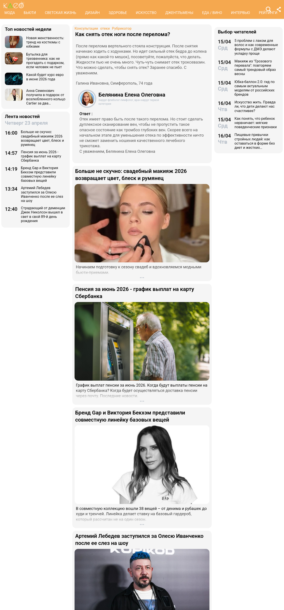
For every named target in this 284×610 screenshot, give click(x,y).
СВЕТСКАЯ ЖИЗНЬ (60, 13)
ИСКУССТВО (146, 13)
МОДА (9, 13)
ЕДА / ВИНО (212, 13)
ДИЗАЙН (92, 13)
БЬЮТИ (30, 13)
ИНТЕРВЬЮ (240, 13)
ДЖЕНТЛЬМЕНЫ (179, 13)
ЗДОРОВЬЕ (118, 13)
